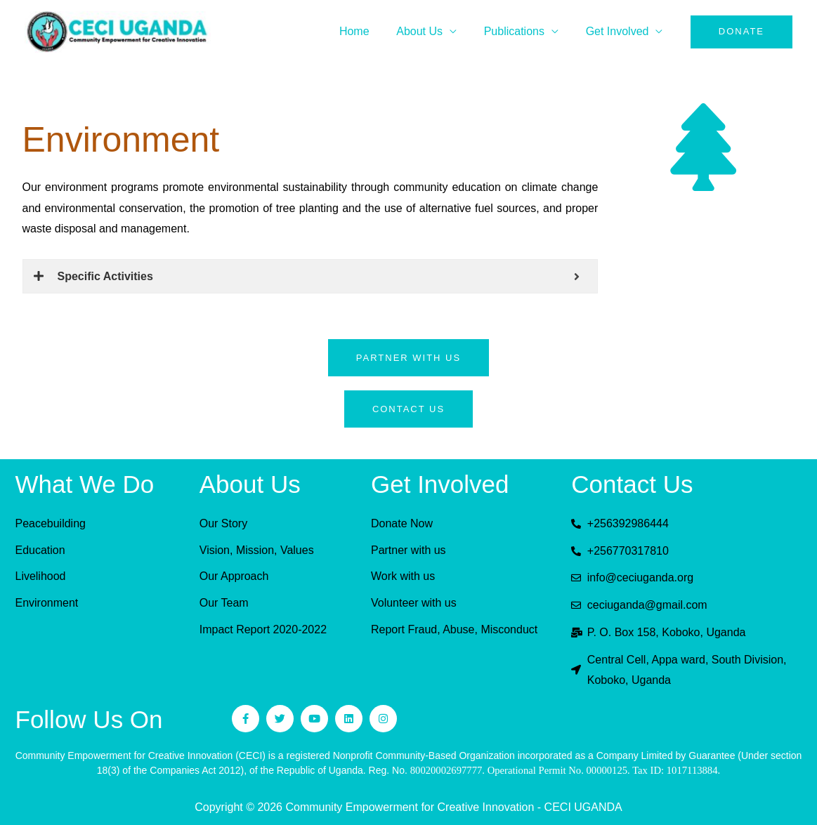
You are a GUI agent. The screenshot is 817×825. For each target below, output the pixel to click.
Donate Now (402, 523)
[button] (741, 31)
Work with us (403, 577)
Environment (47, 603)
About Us (431, 31)
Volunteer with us (414, 603)
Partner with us (408, 550)
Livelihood (40, 577)
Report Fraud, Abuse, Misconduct (454, 629)
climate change (559, 187)
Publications (521, 31)
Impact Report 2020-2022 (263, 629)
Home (370, 31)
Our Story (223, 523)
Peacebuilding (50, 523)
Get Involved (619, 31)
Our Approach (234, 577)
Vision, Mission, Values (257, 550)
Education (40, 550)
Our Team (224, 603)
